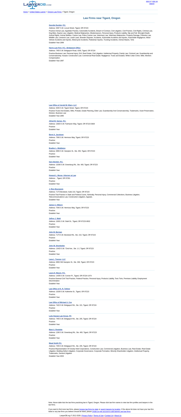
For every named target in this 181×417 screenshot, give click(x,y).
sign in (148, 1)
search (151, 4)
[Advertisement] (34, 57)
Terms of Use (99, 416)
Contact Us (109, 416)
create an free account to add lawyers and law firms (111, 412)
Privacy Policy (87, 416)
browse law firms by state (88, 409)
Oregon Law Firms (55, 12)
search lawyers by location (110, 409)
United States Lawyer (38, 12)
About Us (118, 416)
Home (25, 12)
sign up (155, 1)
